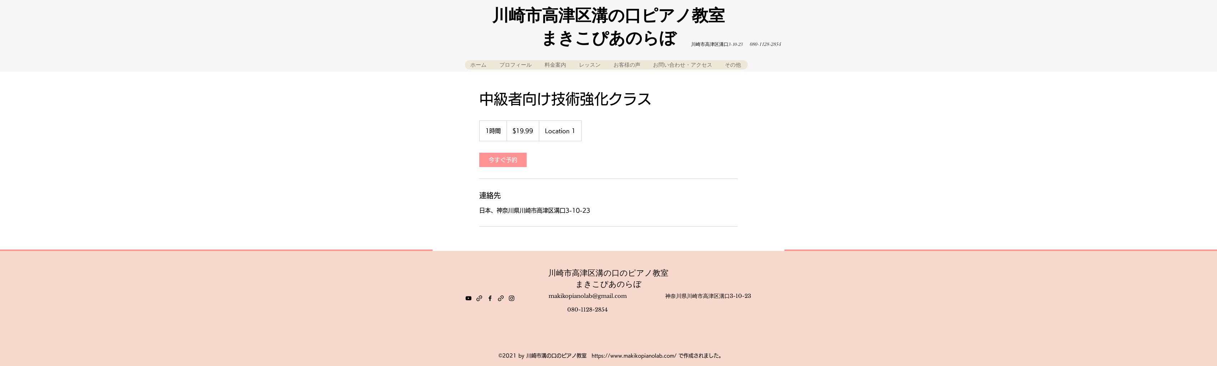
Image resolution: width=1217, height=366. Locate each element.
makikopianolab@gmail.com (588, 296)
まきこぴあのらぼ (608, 284)
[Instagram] (511, 298)
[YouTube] (468, 298)
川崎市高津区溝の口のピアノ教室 (608, 273)
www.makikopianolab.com (642, 355)
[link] (503, 160)
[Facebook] (490, 298)
